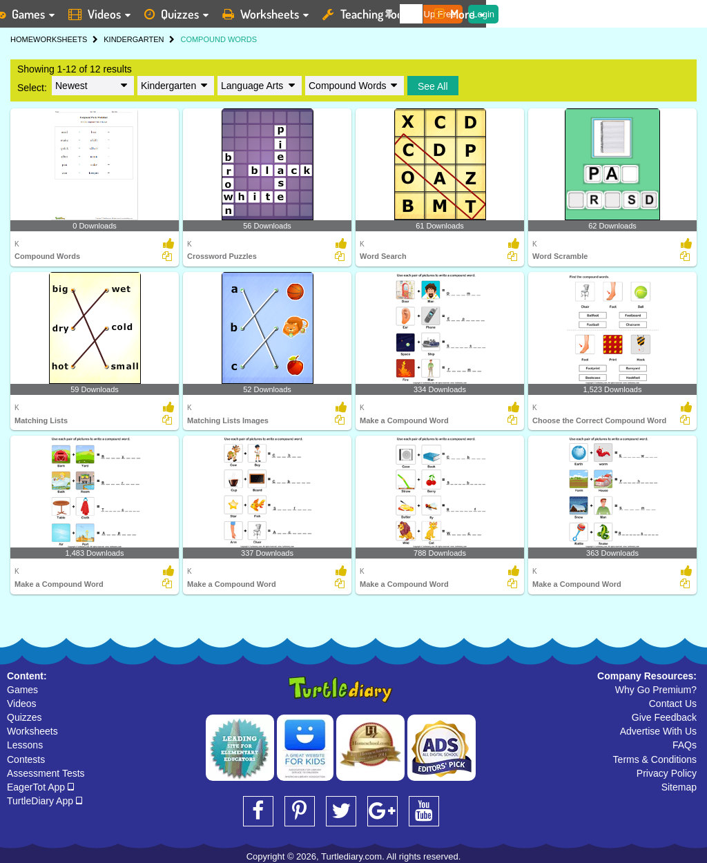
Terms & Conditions (655, 759)
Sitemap (679, 787)
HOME (21, 39)
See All (433, 86)
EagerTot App (40, 787)
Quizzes (24, 717)
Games (22, 689)
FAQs (684, 744)
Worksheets (32, 731)
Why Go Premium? (656, 689)
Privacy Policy (667, 773)
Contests (26, 759)
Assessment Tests (46, 773)
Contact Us (673, 703)
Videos (22, 703)
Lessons (25, 744)
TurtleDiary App (44, 800)
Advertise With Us (658, 731)
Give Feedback (664, 717)
